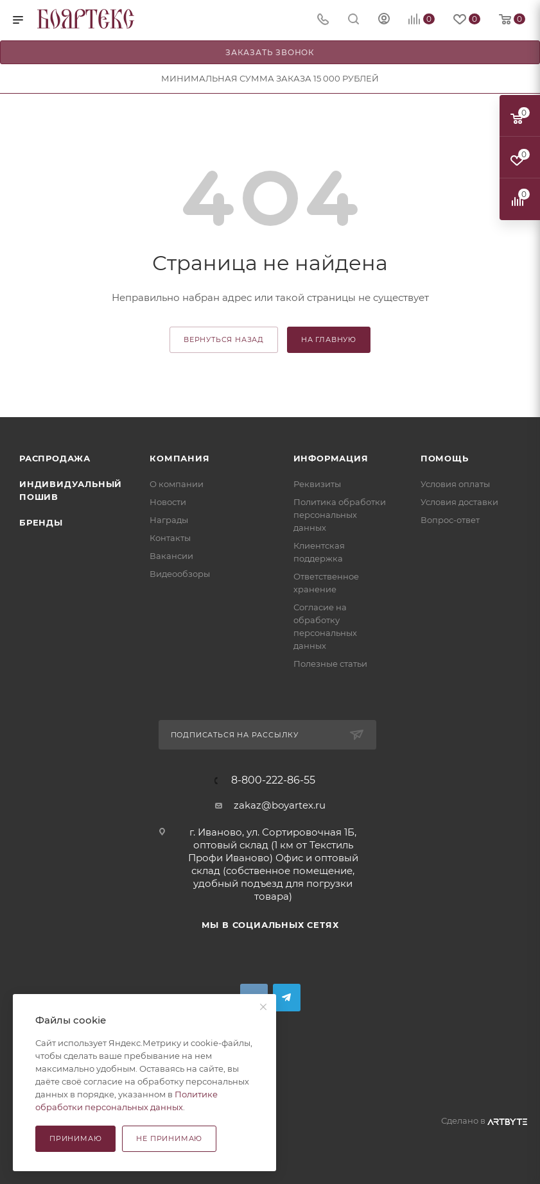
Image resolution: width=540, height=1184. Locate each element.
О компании (177, 484)
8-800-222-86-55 (273, 780)
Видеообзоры (180, 574)
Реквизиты (317, 484)
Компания (179, 458)
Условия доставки (459, 502)
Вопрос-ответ (450, 520)
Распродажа (55, 458)
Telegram (286, 997)
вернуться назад (224, 339)
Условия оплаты (455, 484)
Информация (331, 458)
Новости (168, 502)
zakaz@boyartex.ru (280, 805)
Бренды (41, 522)
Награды (169, 520)
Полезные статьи (330, 663)
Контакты (170, 538)
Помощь (445, 458)
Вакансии (171, 556)
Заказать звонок (270, 52)
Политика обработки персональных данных (339, 515)
